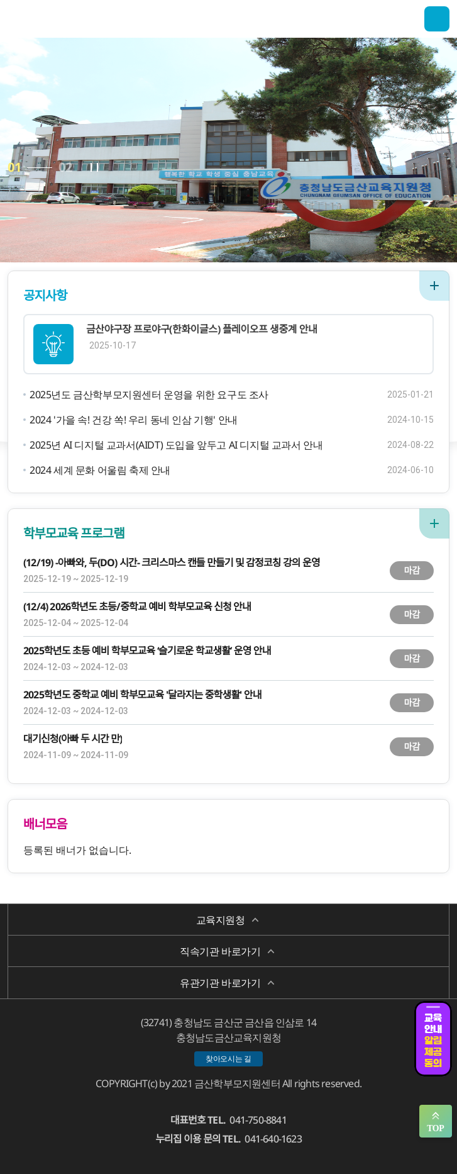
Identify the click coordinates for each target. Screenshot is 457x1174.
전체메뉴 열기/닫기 (436, 18)
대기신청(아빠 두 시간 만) (72, 739)
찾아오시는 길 (228, 1058)
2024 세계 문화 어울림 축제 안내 (100, 470)
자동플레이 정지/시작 (94, 167)
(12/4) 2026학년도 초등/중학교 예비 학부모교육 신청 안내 (137, 606)
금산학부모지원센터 (70, 19)
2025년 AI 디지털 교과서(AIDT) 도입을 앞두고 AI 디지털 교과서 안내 (176, 445)
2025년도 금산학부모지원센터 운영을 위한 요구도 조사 (149, 394)
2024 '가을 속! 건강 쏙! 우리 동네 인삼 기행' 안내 (134, 420)
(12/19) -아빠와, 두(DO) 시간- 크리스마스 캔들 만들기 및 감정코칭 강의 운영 (171, 562)
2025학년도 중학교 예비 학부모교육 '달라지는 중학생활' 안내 (142, 695)
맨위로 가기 (435, 1121)
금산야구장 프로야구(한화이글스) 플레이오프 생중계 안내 (201, 329)
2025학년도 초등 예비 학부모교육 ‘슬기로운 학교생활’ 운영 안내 (147, 650)
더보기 (434, 286)
